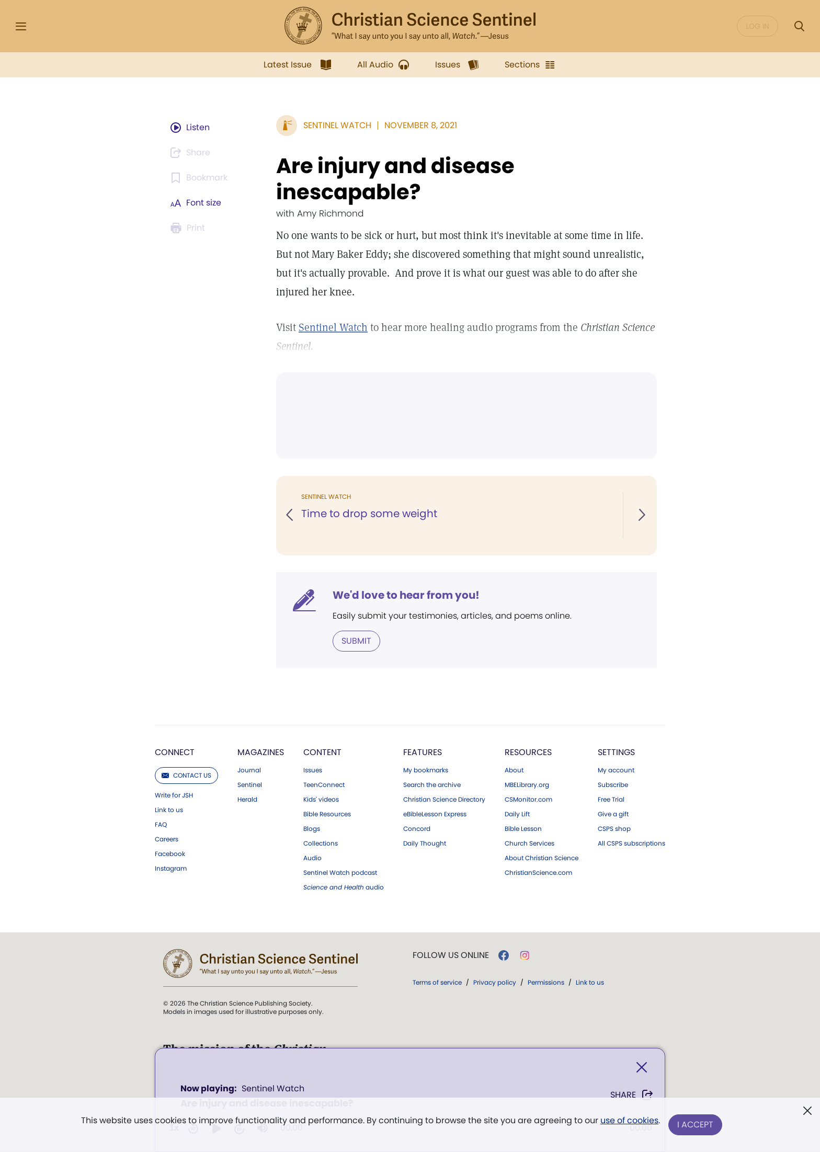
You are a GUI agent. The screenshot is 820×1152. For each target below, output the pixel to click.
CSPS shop (614, 829)
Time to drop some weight (369, 513)
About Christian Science (541, 858)
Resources (528, 752)
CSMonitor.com (528, 799)
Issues (312, 770)
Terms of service (437, 982)
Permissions (546, 982)
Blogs (311, 829)
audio (343, 887)
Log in (757, 26)
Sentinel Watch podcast (340, 873)
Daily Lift (517, 814)
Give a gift (613, 814)
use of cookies (629, 1120)
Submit (356, 641)
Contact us (186, 775)
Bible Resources (327, 814)
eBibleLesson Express (434, 814)
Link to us (169, 810)
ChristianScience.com (538, 873)
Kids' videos (321, 799)
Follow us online (451, 955)
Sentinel (249, 785)
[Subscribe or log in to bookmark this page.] (200, 177)
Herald (247, 799)
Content (322, 752)
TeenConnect (324, 785)
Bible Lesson (523, 829)
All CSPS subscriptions (631, 843)
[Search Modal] (799, 26)
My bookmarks (425, 770)
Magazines (260, 752)
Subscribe (613, 785)
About (514, 770)
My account (616, 770)
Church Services (529, 843)
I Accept (695, 1125)
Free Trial (611, 799)
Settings (616, 752)
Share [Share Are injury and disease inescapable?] (632, 1095)
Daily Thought (424, 843)
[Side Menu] (20, 26)
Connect (175, 752)
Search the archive (432, 785)
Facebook (170, 854)
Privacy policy (494, 982)
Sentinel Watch (333, 327)
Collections (320, 843)
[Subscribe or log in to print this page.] (189, 228)
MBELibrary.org (527, 785)
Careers (166, 839)
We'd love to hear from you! (406, 595)
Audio (312, 858)
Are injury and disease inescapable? (395, 179)
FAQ (161, 825)
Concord (416, 829)
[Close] (641, 1067)
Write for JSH (174, 795)
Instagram (171, 868)
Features (422, 752)
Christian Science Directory (444, 799)
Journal (249, 770)
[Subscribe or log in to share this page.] (192, 152)
